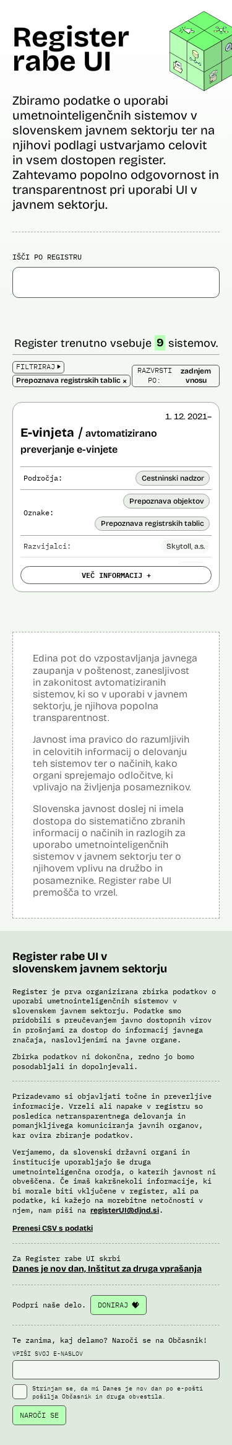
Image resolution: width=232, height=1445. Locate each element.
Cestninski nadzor (173, 478)
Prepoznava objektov (166, 501)
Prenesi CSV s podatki (52, 1228)
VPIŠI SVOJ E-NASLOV (116, 1364)
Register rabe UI (70, 49)
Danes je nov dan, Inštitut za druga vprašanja (107, 1269)
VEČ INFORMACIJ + (116, 575)
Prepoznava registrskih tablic (152, 523)
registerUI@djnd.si (124, 1210)
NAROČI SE (39, 1415)
